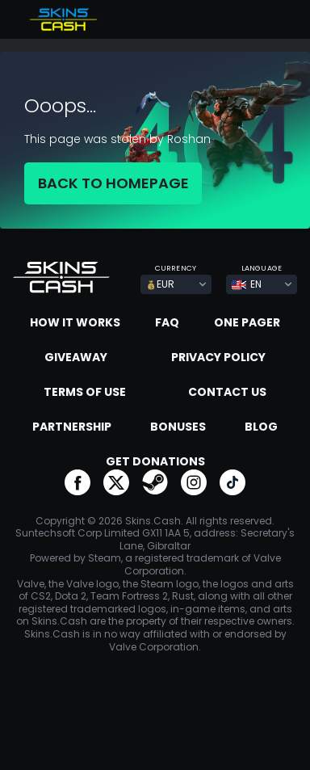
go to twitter (116, 482)
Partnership (71, 427)
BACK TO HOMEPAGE (113, 183)
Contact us (227, 392)
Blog (261, 427)
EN (247, 284)
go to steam (155, 482)
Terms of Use (85, 392)
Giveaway (75, 357)
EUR (160, 284)
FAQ (167, 322)
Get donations (155, 461)
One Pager (247, 322)
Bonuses (178, 427)
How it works (75, 322)
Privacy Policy (218, 357)
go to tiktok (232, 482)
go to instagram (194, 482)
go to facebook (77, 482)
